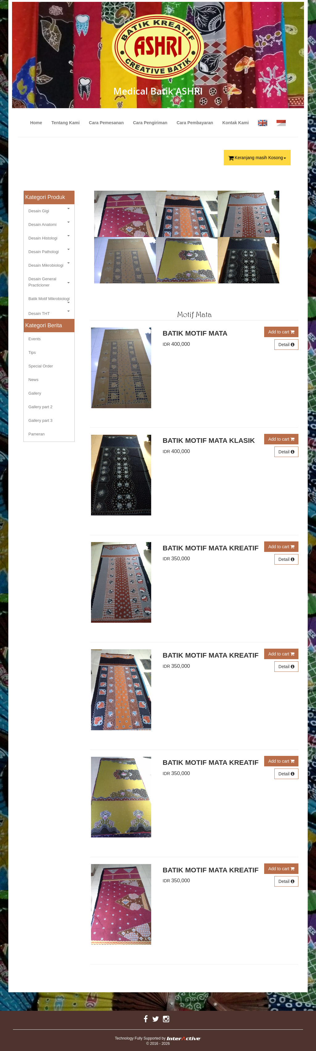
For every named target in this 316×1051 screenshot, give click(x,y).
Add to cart (281, 331)
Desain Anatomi (49, 224)
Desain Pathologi (49, 251)
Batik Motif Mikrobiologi (49, 299)
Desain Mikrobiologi (49, 265)
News (33, 379)
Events (34, 339)
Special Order (40, 366)
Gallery (34, 393)
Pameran (36, 434)
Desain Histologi (49, 237)
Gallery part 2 (40, 407)
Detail (286, 344)
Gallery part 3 (40, 420)
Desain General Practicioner (49, 282)
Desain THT (49, 313)
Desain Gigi (49, 210)
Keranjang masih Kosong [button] (257, 157)
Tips (32, 352)
